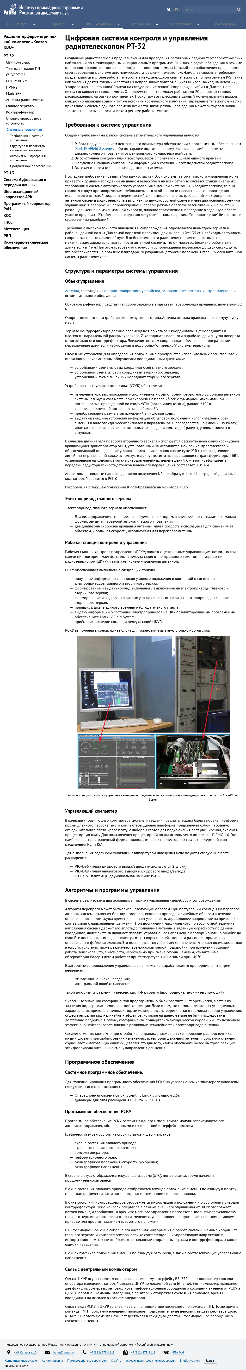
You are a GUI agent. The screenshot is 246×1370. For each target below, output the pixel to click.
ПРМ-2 (12, 87)
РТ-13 (9, 172)
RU (169, 9)
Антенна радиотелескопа (27, 99)
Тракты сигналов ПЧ (23, 68)
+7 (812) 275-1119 (143, 1352)
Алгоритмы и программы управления (28, 158)
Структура (58, 24)
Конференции (226, 24)
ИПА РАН (178, 1352)
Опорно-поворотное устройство (23, 120)
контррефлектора (218, 290)
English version (190, 1360)
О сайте (116, 1360)
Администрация (53, 1360)
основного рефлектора (181, 290)
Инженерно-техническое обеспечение (26, 245)
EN (177, 9)
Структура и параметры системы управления (27, 148)
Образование (182, 24)
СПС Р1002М (17, 81)
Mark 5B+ (13, 93)
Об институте (18, 24)
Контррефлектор (20, 112)
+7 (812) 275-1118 (102, 1352)
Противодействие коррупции (87, 1360)
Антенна (72, 290)
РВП (7, 235)
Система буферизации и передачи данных (25, 182)
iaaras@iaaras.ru (63, 1352)
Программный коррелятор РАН (27, 206)
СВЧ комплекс (18, 62)
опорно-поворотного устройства (132, 290)
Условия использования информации (151, 1360)
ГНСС (8, 222)
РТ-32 (9, 55)
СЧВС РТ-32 (15, 74)
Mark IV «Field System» (94, 148)
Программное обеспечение (30, 166)
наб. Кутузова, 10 (25, 1352)
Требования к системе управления (26, 138)
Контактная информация (21, 1360)
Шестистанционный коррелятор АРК (21, 194)
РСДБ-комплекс (99, 24)
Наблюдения (140, 24)
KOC (7, 215)
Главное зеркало (20, 105)
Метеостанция (16, 229)
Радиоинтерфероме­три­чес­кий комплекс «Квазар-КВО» (30, 42)
